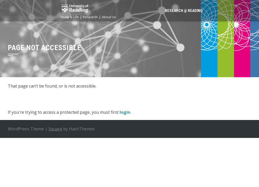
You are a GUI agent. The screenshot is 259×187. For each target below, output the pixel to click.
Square (55, 129)
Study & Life (69, 17)
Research (90, 17)
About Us (109, 17)
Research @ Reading (184, 10)
